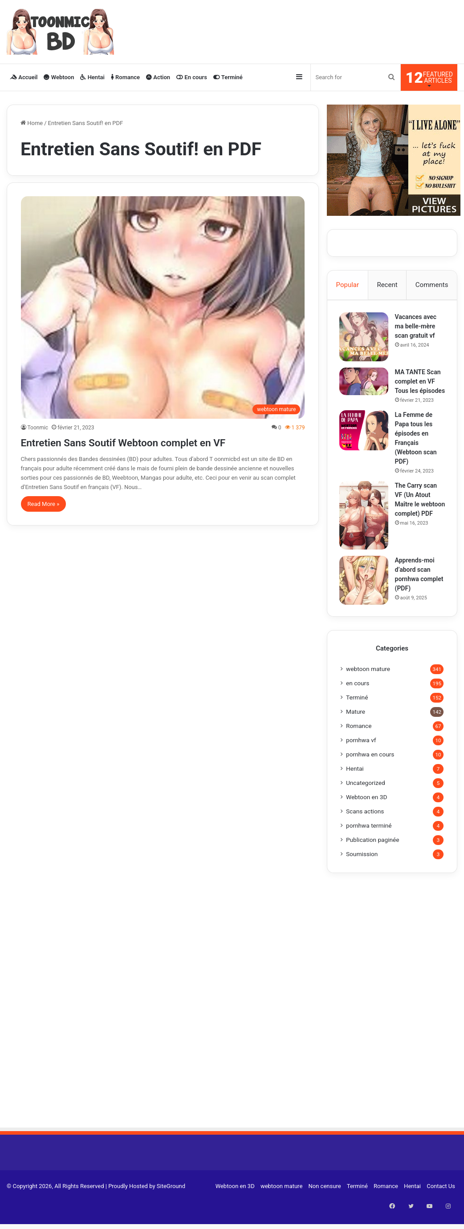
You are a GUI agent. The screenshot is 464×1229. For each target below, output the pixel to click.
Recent (387, 285)
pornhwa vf (361, 752)
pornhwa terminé (369, 837)
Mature (355, 724)
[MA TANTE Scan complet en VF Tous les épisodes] (365, 382)
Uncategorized (365, 795)
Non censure (325, 1198)
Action (158, 77)
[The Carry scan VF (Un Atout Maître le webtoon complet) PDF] (365, 526)
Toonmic (38, 427)
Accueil (23, 77)
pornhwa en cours (370, 766)
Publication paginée (372, 852)
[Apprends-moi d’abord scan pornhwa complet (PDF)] (365, 590)
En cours (191, 77)
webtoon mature (368, 681)
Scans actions (365, 823)
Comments (431, 285)
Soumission (362, 866)
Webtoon (59, 77)
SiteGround (171, 1198)
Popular (347, 285)
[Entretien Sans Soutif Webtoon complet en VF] (163, 307)
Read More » (44, 504)
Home (31, 123)
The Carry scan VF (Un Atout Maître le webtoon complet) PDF (417, 515)
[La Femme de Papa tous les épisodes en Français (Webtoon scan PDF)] (365, 441)
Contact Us (441, 1198)
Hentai (92, 77)
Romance (125, 77)
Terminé (228, 77)
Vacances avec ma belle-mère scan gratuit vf (417, 327)
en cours (357, 695)
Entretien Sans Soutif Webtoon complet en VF (157, 441)
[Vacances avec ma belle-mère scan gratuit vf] (365, 338)
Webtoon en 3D (366, 809)
